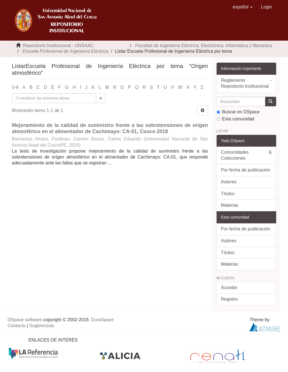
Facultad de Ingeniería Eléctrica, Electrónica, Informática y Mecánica (203, 45)
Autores (229, 181)
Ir (101, 98)
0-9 (15, 87)
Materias (229, 205)
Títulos (228, 193)
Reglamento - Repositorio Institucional (246, 83)
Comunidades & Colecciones (246, 155)
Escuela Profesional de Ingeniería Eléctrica (65, 51)
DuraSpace (102, 319)
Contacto (17, 325)
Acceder (229, 287)
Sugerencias (41, 325)
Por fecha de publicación (245, 170)
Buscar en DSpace (238, 111)
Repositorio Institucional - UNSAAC (58, 45)
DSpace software (25, 319)
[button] (242, 7)
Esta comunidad (236, 118)
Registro (229, 299)
